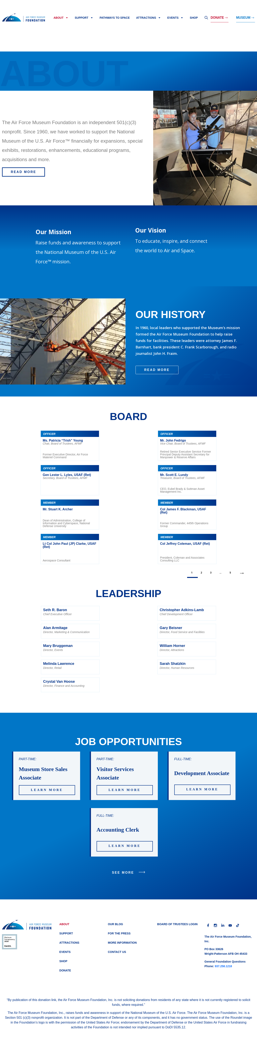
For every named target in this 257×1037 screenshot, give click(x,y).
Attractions (148, 17)
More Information (122, 942)
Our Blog (115, 924)
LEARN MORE (47, 790)
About (60, 17)
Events (175, 17)
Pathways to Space (115, 17)
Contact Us (117, 952)
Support (84, 17)
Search (206, 17)
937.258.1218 (223, 966)
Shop (194, 17)
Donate (217, 17)
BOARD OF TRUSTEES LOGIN (177, 924)
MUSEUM (243, 17)
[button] (23, 172)
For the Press (119, 933)
